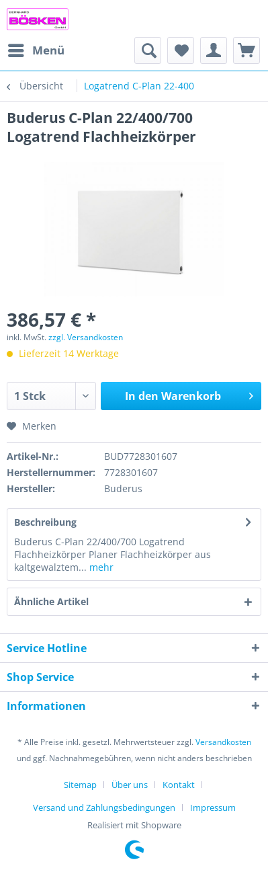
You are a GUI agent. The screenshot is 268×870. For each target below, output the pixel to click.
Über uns (129, 785)
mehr (100, 567)
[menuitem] (35, 50)
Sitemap (80, 785)
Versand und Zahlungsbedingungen (104, 807)
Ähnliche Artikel (51, 601)
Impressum (213, 807)
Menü (36, 49)
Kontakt (179, 785)
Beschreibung (45, 522)
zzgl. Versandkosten (85, 337)
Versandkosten (223, 742)
